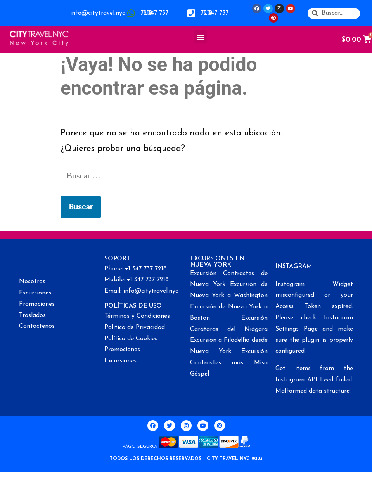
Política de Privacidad (134, 327)
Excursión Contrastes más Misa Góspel (229, 362)
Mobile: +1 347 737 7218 (136, 280)
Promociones (37, 304)
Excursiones (35, 293)
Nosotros (32, 282)
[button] (200, 36)
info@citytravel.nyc (97, 13)
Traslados (32, 315)
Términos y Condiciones (137, 316)
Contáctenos (37, 326)
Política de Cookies (130, 339)
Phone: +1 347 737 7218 (135, 269)
